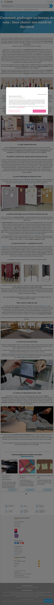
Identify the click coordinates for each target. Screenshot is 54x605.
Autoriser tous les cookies (39, 111)
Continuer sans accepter (42, 94)
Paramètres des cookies (14, 111)
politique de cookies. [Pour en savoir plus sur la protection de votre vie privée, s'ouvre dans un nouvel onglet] (21, 107)
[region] (27, 101)
